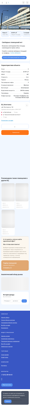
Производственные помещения (10, 341)
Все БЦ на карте (5, 325)
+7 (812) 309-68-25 (15, 53)
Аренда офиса (5, 317)
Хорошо (7, 401)
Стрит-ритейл (5, 355)
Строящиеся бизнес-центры (9, 322)
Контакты (4, 365)
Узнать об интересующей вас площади (14, 57)
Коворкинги (4, 328)
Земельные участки (6, 346)
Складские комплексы (7, 338)
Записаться (15, 132)
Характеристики (13, 27)
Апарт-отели (4, 357)
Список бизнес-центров (8, 320)
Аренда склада (5, 336)
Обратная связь (6, 385)
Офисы (4, 27)
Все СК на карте (5, 344)
